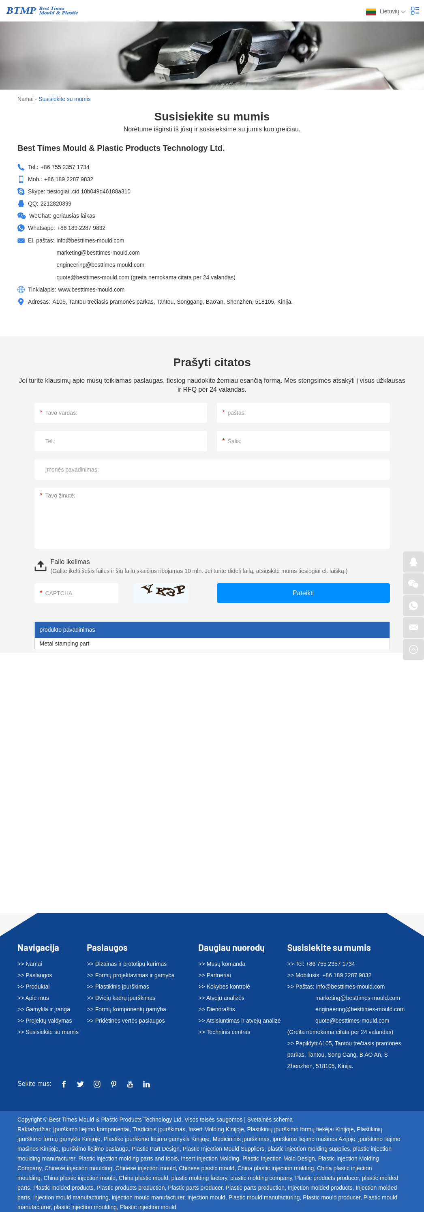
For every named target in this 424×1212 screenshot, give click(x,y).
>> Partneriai (214, 974)
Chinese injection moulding (78, 1167)
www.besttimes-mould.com (92, 288)
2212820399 (56, 203)
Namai (25, 99)
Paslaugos (107, 945)
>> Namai (29, 962)
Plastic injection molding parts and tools (128, 1157)
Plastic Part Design (156, 1147)
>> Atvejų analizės (221, 996)
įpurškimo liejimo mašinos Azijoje (313, 1138)
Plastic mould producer (331, 1196)
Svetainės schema (270, 1118)
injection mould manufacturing (71, 1196)
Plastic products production (130, 1186)
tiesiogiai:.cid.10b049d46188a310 (89, 191)
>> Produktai (33, 985)
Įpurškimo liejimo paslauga (95, 1147)
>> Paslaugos (34, 974)
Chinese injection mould (146, 1167)
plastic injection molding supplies (309, 1147)
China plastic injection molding (276, 1167)
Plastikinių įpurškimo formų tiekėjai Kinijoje (300, 1128)
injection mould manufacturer (148, 1196)
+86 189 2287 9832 (81, 227)
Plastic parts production (255, 1186)
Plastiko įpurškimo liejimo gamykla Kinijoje (156, 1138)
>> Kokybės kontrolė (224, 985)
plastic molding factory (199, 1176)
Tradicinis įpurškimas (159, 1128)
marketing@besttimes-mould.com (98, 252)
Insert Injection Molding (210, 1157)
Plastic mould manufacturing (264, 1196)
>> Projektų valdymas (44, 1019)
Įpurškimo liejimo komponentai (91, 1128)
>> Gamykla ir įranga (43, 1008)
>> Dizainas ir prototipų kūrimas (127, 962)
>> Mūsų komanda (221, 962)
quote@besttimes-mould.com (93, 276)
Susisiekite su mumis (65, 99)
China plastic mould (143, 1176)
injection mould (206, 1196)
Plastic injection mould (148, 1206)
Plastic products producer (327, 1176)
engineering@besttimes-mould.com (101, 264)
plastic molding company (261, 1176)
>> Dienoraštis (216, 1008)
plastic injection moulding (85, 1206)
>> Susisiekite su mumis (48, 1031)
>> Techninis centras (224, 1031)
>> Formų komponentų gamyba (126, 1008)
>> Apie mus (33, 996)
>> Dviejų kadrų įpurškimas (121, 996)
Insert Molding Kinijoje (216, 1128)
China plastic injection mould (80, 1176)
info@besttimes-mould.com (90, 239)
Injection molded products (320, 1186)
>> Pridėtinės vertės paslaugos (126, 1019)
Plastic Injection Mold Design (278, 1157)
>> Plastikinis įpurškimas (118, 985)
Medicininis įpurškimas (241, 1138)
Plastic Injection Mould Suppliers (224, 1147)
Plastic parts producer (195, 1186)
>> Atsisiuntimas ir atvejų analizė (239, 1019)
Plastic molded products (63, 1186)
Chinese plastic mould (206, 1167)
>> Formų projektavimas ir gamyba (130, 974)
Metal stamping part (65, 642)
